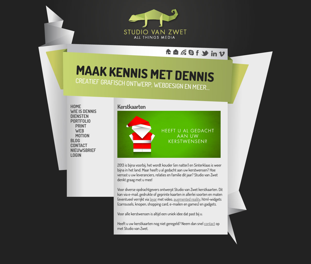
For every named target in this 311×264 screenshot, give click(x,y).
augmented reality (187, 199)
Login (75, 154)
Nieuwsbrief (83, 150)
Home (75, 106)
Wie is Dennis (83, 111)
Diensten (79, 115)
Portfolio (80, 120)
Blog (75, 140)
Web (79, 130)
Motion (82, 135)
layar (153, 199)
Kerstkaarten (131, 106)
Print (80, 125)
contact (209, 223)
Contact (78, 145)
